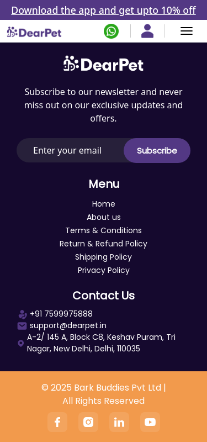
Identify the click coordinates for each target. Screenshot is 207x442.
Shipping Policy (103, 256)
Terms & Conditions (103, 230)
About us (104, 217)
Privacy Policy (104, 270)
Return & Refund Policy (103, 243)
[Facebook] (57, 422)
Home (103, 203)
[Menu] (186, 31)
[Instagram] (88, 422)
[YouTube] (150, 422)
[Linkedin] (119, 422)
